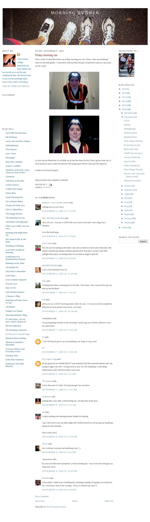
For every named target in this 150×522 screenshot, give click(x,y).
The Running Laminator (16, 330)
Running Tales (12, 355)
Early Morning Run (14, 197)
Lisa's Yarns (11, 153)
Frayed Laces (11, 284)
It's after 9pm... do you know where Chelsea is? (16, 320)
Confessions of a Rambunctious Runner (15, 257)
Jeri (43, 299)
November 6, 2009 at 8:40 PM (59, 258)
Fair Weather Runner (15, 292)
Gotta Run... (11, 275)
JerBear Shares (12, 185)
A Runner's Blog (13, 296)
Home (74, 501)
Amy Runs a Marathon (16, 271)
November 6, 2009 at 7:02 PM (59, 211)
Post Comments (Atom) (56, 507)
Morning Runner (75, 12)
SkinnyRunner (12, 145)
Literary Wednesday (132, 157)
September (129, 190)
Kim (44, 281)
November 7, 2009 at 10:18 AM (59, 311)
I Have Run (11, 193)
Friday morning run (46, 55)
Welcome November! (132, 180)
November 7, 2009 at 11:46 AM (59, 352)
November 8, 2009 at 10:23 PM (59, 471)
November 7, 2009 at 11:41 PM (59, 389)
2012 (124, 97)
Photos (47, 187)
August (127, 194)
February (128, 218)
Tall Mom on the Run (15, 181)
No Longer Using (49, 359)
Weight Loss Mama (14, 311)
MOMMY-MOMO (50, 265)
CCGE (126, 120)
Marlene (45, 478)
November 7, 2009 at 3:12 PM (59, 374)
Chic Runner (11, 149)
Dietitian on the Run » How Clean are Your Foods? (17, 171)
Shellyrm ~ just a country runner (55, 202)
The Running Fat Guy (15, 218)
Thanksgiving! (130, 129)
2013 (124, 93)
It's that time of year (132, 145)
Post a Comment (42, 496)
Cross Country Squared (16, 279)
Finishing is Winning (15, 246)
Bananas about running (16, 338)
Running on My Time (15, 263)
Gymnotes (10, 176)
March (127, 214)
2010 (124, 105)
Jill (43, 412)
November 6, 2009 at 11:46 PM (59, 274)
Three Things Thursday (133, 141)
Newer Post (40, 501)
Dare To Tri (11, 288)
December (128, 113)
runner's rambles (13, 166)
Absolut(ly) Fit (12, 267)
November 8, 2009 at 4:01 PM (59, 452)
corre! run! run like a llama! (18, 141)
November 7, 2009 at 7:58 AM (59, 292)
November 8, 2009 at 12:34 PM (59, 436)
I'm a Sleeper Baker (14, 201)
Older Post (109, 501)
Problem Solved (130, 133)
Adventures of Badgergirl (17, 222)
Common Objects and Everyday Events (15, 350)
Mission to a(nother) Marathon (14, 343)
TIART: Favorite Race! (133, 153)
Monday (127, 124)
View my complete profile (15, 86)
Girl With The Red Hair (16, 133)
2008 (124, 227)
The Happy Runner (14, 213)
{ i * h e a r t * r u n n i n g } (18, 334)
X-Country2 (47, 381)
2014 (124, 89)
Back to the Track (131, 149)
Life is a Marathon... (14, 209)
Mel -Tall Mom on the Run (53, 218)
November (128, 117)
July (126, 198)
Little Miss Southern (14, 359)
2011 (124, 101)
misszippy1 (10, 157)
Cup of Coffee (129, 161)
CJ (43, 337)
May (126, 206)
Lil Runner (10, 307)
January (127, 222)
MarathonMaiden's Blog (16, 315)
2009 (124, 109)
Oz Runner (46, 396)
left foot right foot (13, 326)
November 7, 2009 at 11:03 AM (59, 330)
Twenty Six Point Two (15, 205)
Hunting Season (130, 137)
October (127, 186)
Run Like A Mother (14, 162)
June (126, 202)
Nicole (45, 444)
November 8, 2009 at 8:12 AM (59, 405)
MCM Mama (11, 137)
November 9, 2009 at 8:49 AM (59, 489)
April (126, 210)
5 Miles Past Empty (14, 189)
